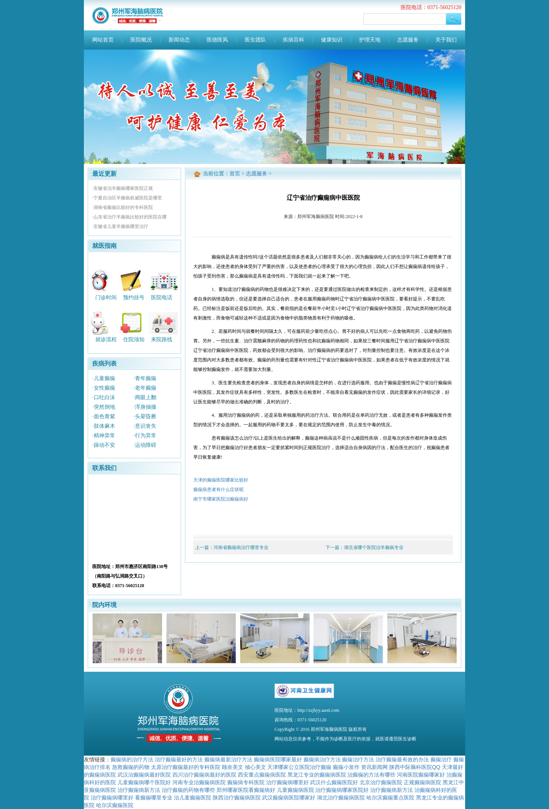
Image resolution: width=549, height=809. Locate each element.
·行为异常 (144, 435)
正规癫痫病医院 (422, 782)
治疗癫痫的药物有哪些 (188, 790)
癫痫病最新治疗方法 (228, 759)
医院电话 (161, 297)
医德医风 (217, 40)
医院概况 (141, 40)
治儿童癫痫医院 (192, 798)
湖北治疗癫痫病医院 (341, 798)
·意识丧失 (144, 426)
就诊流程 (106, 339)
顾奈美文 (232, 767)
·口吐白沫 (103, 397)
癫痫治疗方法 (358, 759)
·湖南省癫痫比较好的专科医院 (122, 207)
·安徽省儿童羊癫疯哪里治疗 (120, 226)
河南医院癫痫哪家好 (421, 775)
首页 (235, 174)
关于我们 (446, 40)
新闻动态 (179, 40)
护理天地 (369, 40)
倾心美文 (255, 767)
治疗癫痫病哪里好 (287, 782)
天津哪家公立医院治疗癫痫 (299, 767)
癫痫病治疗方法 (322, 759)
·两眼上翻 (144, 397)
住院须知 (133, 339)
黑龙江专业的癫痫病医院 (316, 775)
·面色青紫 (103, 416)
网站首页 (103, 40)
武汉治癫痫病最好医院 (144, 775)
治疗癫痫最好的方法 (179, 759)
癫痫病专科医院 (246, 782)
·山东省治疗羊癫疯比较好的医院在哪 (129, 217)
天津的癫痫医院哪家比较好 (220, 480)
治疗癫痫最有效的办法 (402, 759)
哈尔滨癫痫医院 (114, 805)
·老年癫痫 (144, 388)
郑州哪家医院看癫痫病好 (246, 790)
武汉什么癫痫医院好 (334, 782)
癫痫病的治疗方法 (132, 759)
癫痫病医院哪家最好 (278, 759)
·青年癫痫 (144, 378)
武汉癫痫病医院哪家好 (288, 798)
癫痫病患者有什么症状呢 (218, 489)
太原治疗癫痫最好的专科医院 (185, 767)
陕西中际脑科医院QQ (414, 767)
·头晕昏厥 (144, 416)
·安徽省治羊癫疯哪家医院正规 (122, 188)
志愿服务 (408, 40)
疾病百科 (293, 40)
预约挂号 (133, 297)
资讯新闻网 (374, 767)
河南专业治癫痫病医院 (199, 782)
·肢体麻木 (103, 426)
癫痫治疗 (441, 759)
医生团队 (255, 40)
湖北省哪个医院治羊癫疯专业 (373, 547)
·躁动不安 (103, 445)
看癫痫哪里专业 (153, 798)
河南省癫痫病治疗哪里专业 (241, 547)
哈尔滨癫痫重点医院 (390, 798)
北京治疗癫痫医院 (381, 782)
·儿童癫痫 (103, 378)
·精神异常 (103, 435)
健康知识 (331, 40)
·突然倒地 (103, 407)
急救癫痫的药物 (130, 767)
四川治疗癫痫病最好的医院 (204, 775)
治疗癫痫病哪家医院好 (342, 790)
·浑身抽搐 (144, 407)
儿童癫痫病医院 (295, 790)
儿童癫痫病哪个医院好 (144, 782)
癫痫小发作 (346, 767)
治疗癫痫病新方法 (138, 790)
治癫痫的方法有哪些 (371, 775)
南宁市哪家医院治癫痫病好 (220, 499)
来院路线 (161, 339)
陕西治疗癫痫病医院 (237, 798)
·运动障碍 (144, 445)
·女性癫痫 (103, 388)
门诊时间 (106, 297)
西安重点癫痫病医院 (262, 775)
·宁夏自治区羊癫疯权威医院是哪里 (127, 198)
